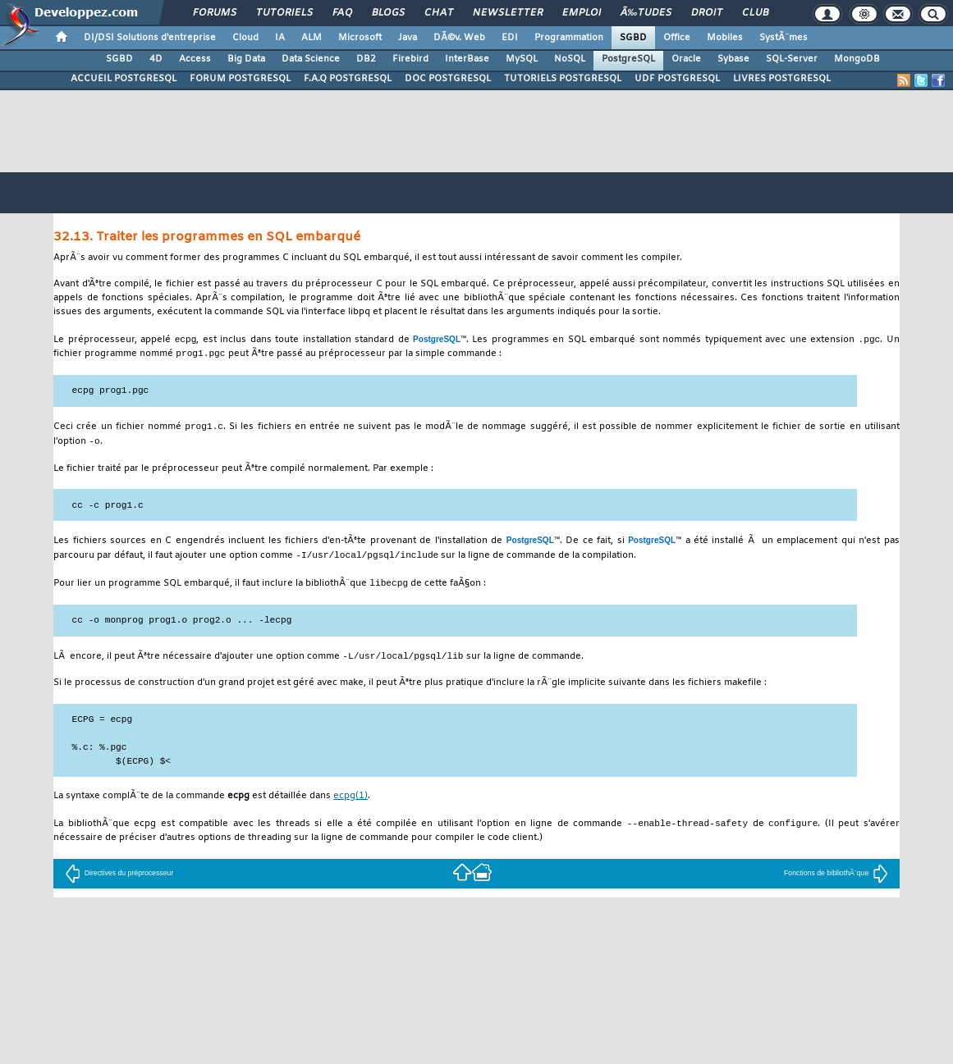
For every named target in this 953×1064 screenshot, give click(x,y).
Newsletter (507, 13)
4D (156, 59)
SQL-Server (792, 59)
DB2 (366, 59)
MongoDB (857, 59)
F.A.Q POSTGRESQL (348, 78)
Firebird (410, 59)
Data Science (311, 59)
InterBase (467, 59)
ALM (311, 37)
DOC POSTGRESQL (448, 78)
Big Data (246, 59)
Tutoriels (284, 13)
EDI (510, 37)
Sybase (733, 59)
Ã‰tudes (646, 13)
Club (755, 13)
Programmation (568, 37)
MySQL (522, 59)
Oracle (686, 59)
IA (280, 37)
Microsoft (360, 37)
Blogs (388, 13)
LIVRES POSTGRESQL (782, 78)
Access (195, 59)
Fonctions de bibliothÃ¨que (836, 879)
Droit (707, 13)
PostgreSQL (628, 59)
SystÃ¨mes (783, 37)
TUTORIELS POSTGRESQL (562, 78)
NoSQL (569, 59)
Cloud (245, 37)
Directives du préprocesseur (119, 879)
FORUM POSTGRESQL (240, 78)
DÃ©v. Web (459, 37)
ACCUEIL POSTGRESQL (123, 78)
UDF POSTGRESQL (677, 78)
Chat (439, 13)
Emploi (581, 13)
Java (407, 37)
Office (676, 37)
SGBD (633, 37)
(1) (350, 802)
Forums (214, 13)
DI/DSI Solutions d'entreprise (150, 37)
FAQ (342, 13)
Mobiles (725, 37)
